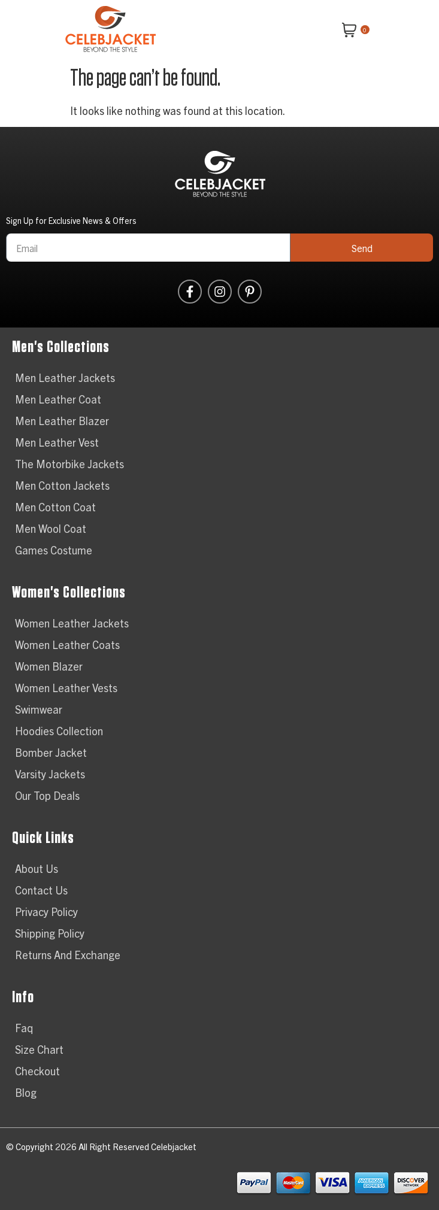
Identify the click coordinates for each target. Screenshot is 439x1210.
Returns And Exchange (67, 955)
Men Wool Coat (50, 528)
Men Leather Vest (57, 442)
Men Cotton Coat (55, 507)
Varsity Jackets (50, 774)
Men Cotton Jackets (62, 485)
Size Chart (39, 1049)
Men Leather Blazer (62, 420)
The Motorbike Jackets (69, 464)
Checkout (37, 1071)
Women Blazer (49, 666)
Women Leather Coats (67, 644)
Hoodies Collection (59, 731)
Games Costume (53, 550)
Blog (26, 1092)
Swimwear (38, 709)
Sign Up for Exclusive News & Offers (71, 221)
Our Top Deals (47, 795)
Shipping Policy (49, 933)
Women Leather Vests (66, 688)
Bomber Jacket (51, 752)
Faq (24, 1028)
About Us (36, 868)
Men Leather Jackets (65, 377)
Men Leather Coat (58, 399)
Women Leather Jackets (72, 623)
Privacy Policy (46, 911)
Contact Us (41, 890)
